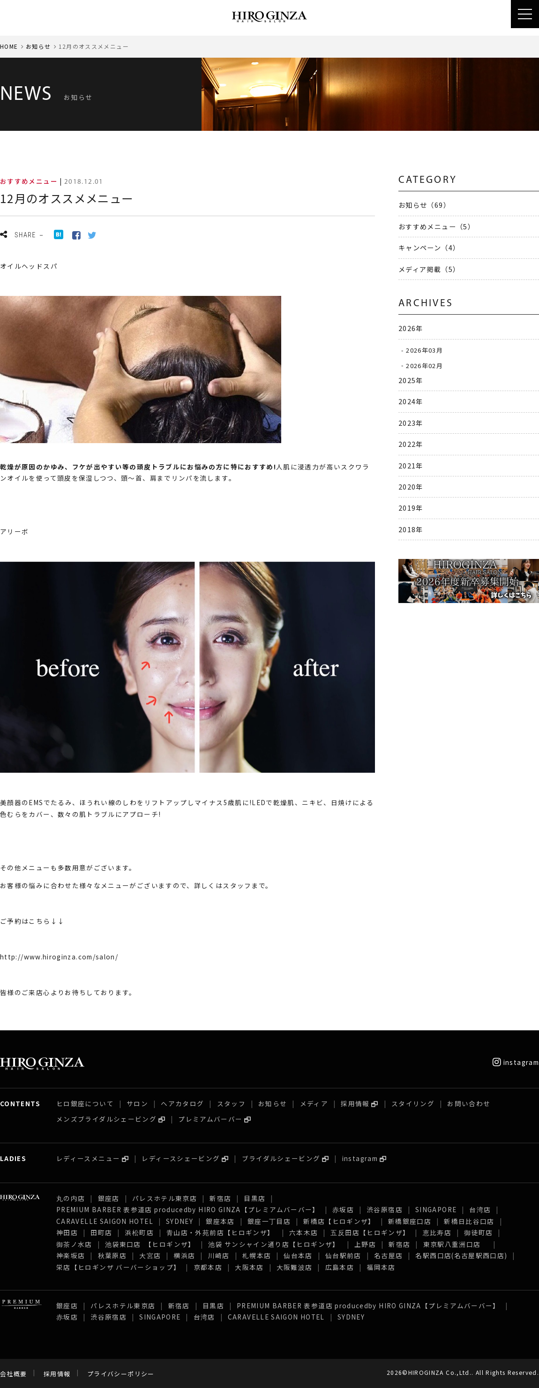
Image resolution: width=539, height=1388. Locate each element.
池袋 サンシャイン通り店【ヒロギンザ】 (275, 1244)
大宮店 (150, 1255)
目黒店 (254, 1198)
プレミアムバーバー (210, 1119)
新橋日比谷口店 (469, 1221)
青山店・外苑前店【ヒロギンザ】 (221, 1232)
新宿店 (220, 1198)
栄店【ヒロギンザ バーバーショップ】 (118, 1267)
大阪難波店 (295, 1267)
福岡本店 (381, 1267)
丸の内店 (70, 1198)
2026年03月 (424, 350)
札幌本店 (256, 1255)
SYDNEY (179, 1221)
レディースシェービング (181, 1158)
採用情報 (355, 1103)
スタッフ (231, 1103)
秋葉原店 (112, 1255)
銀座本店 (220, 1221)
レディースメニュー (88, 1158)
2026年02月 (424, 365)
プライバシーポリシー (121, 1373)
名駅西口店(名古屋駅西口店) (461, 1255)
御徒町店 (478, 1232)
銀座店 (109, 1198)
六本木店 (303, 1232)
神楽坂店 (70, 1255)
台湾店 (480, 1209)
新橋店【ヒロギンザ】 (339, 1221)
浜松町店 (139, 1232)
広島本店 (339, 1267)
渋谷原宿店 (385, 1209)
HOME (9, 46)
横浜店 (184, 1255)
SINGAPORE (436, 1209)
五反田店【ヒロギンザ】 (370, 1232)
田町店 (101, 1232)
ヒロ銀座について (85, 1103)
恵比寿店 (437, 1232)
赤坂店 (343, 1209)
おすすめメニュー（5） (436, 226)
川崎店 (219, 1255)
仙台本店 (298, 1255)
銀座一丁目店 (269, 1221)
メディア (314, 1103)
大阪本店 (249, 1267)
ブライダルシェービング (281, 1158)
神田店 (67, 1232)
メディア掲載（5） (429, 269)
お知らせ (38, 46)
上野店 (365, 1244)
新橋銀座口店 (409, 1221)
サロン (137, 1103)
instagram (516, 1062)
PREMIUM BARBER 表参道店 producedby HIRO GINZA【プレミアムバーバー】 (188, 1209)
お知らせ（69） (424, 205)
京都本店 (208, 1267)
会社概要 (13, 1373)
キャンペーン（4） (429, 247)
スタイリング (412, 1103)
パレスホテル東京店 (164, 1198)
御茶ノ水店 (74, 1244)
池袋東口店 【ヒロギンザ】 (150, 1244)
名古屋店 (388, 1255)
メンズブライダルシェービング (106, 1119)
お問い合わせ (468, 1103)
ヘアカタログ (182, 1103)
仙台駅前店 (343, 1255)
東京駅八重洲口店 (455, 1244)
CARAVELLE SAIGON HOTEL (104, 1221)
